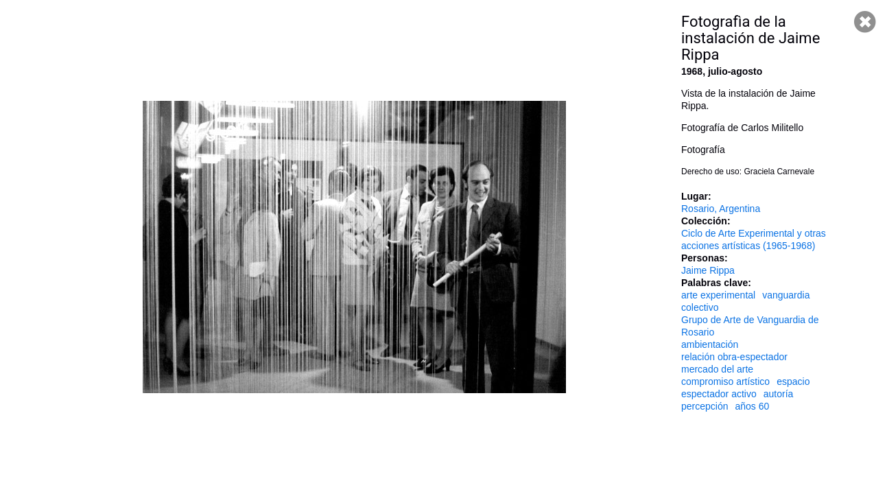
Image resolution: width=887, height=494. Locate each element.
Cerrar (865, 22)
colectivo (699, 307)
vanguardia (785, 295)
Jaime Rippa (708, 270)
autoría (779, 393)
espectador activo (719, 393)
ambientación (709, 344)
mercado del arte (717, 369)
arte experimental (718, 295)
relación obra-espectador (734, 356)
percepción (705, 406)
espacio (793, 381)
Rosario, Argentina (720, 208)
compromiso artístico (725, 381)
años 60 (752, 406)
